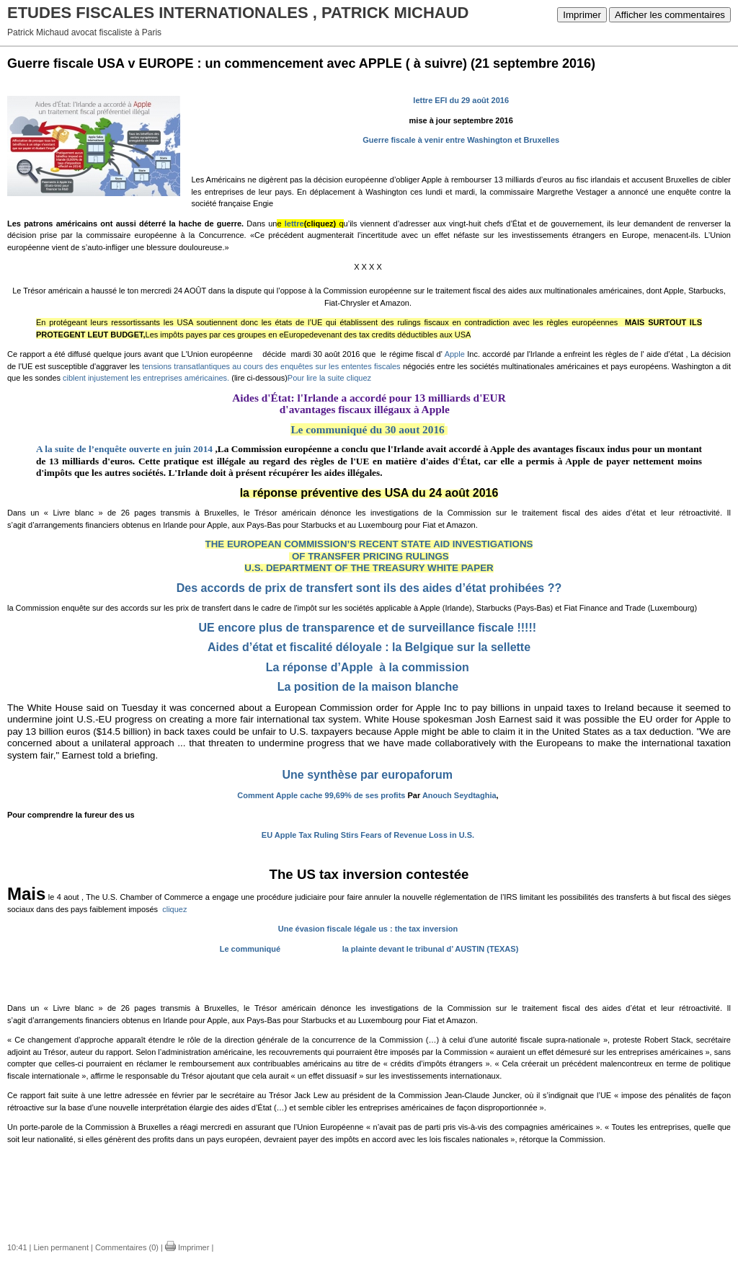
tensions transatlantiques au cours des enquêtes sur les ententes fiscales (271, 366)
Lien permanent (61, 1247)
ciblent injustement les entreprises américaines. (146, 377)
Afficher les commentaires (670, 14)
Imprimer (582, 14)
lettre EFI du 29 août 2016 (461, 100)
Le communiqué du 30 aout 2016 (367, 429)
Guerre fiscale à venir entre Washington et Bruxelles (461, 140)
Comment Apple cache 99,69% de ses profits (321, 795)
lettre (294, 223)
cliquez (174, 909)
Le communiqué (252, 949)
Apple (456, 354)
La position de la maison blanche (368, 687)
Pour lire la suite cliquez (329, 377)
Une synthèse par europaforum (368, 775)
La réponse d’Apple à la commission (367, 667)
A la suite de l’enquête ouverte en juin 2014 (125, 448)
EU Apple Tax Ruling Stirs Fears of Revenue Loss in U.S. (368, 835)
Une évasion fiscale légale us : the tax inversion (368, 928)
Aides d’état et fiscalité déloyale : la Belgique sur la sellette (369, 647)
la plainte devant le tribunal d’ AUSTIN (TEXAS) (430, 949)
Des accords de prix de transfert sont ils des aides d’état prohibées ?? (369, 588)
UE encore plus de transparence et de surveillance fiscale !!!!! (367, 628)
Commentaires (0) (127, 1247)
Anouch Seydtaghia (459, 795)
